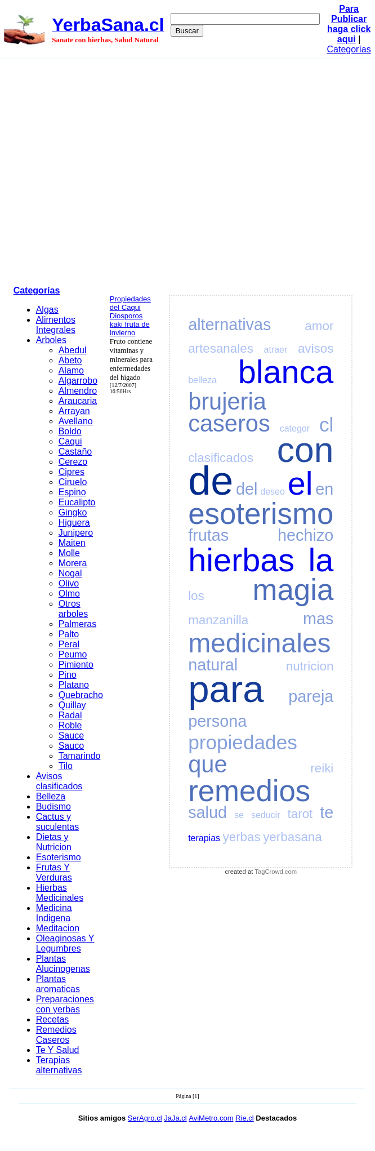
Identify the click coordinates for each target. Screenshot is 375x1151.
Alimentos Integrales (55, 325)
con (305, 449)
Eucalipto (77, 502)
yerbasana (292, 837)
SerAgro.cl (145, 1118)
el (300, 483)
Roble (70, 725)
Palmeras (78, 624)
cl (326, 424)
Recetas (52, 1019)
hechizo (305, 535)
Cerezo (73, 461)
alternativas (229, 324)
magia (293, 589)
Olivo (69, 583)
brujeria (227, 401)
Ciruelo (73, 482)
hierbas (241, 560)
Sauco (71, 745)
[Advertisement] (105, 170)
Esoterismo (58, 857)
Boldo (70, 431)
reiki (321, 768)
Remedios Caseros (56, 1035)
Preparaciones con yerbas (65, 1004)
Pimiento (76, 664)
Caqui (70, 441)
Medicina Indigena (54, 913)
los (196, 596)
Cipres (71, 472)
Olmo (69, 593)
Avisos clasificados (59, 781)
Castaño (75, 451)
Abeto (70, 360)
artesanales (220, 348)
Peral (69, 644)
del (246, 489)
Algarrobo (78, 380)
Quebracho (81, 695)
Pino (68, 674)
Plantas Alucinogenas (63, 964)
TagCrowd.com (276, 871)
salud (207, 812)
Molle (69, 553)
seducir (265, 815)
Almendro (78, 390)
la (321, 560)
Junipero (76, 532)
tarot (300, 814)
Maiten (72, 543)
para (226, 689)
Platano (74, 685)
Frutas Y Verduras (54, 872)
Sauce (71, 735)
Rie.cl (244, 1118)
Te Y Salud (57, 1050)
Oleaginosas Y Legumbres (65, 943)
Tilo (66, 766)
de (210, 480)
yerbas (242, 837)
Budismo (53, 806)
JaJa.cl (175, 1118)
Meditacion (57, 928)
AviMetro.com (211, 1118)
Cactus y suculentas (57, 822)
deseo (272, 491)
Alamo (71, 370)
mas (318, 619)
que (207, 764)
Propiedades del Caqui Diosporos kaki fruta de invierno (130, 316)
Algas (47, 309)
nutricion (310, 666)
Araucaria (78, 401)
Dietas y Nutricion (54, 842)
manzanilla (218, 620)
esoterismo (260, 513)
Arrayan (74, 411)
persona (217, 721)
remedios (249, 790)
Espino (72, 492)
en (324, 489)
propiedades (242, 742)
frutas (208, 535)
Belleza (50, 796)
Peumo (73, 654)
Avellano (76, 421)
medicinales (259, 643)
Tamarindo (80, 756)
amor (319, 326)
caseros (229, 423)
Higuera (74, 522)
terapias (204, 838)
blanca (286, 372)
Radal (70, 715)
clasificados (220, 458)
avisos (315, 348)
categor (295, 428)
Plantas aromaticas (58, 984)
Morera (73, 563)
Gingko (73, 512)
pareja (310, 696)
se (239, 815)
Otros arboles (73, 609)
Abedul (73, 350)
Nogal (70, 573)
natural (213, 665)
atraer (275, 349)
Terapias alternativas (59, 1065)
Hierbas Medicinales (59, 893)
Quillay (72, 705)
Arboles (51, 340)
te (326, 812)
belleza (202, 380)
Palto (69, 634)
